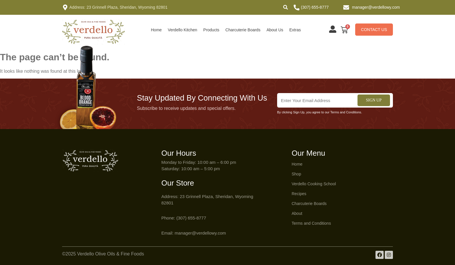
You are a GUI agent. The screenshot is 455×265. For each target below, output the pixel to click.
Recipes (299, 193)
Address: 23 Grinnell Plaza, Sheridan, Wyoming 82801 (118, 7)
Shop (296, 174)
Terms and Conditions (311, 223)
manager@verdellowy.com (376, 7)
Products (211, 30)
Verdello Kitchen (182, 30)
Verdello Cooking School (314, 183)
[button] (285, 7)
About (297, 213)
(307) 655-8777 (315, 7)
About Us (274, 30)
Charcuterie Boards (243, 30)
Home (156, 30)
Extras (295, 30)
